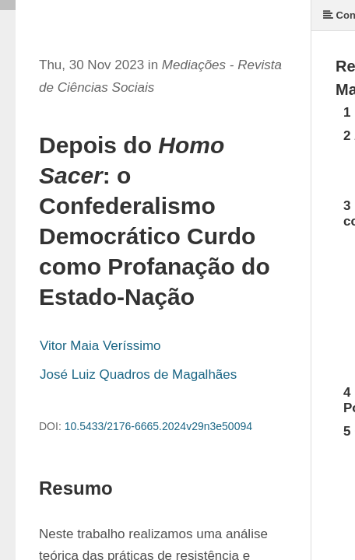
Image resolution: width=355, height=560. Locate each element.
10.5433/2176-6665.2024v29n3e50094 (158, 426)
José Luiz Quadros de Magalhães (138, 374)
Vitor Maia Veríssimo (100, 345)
